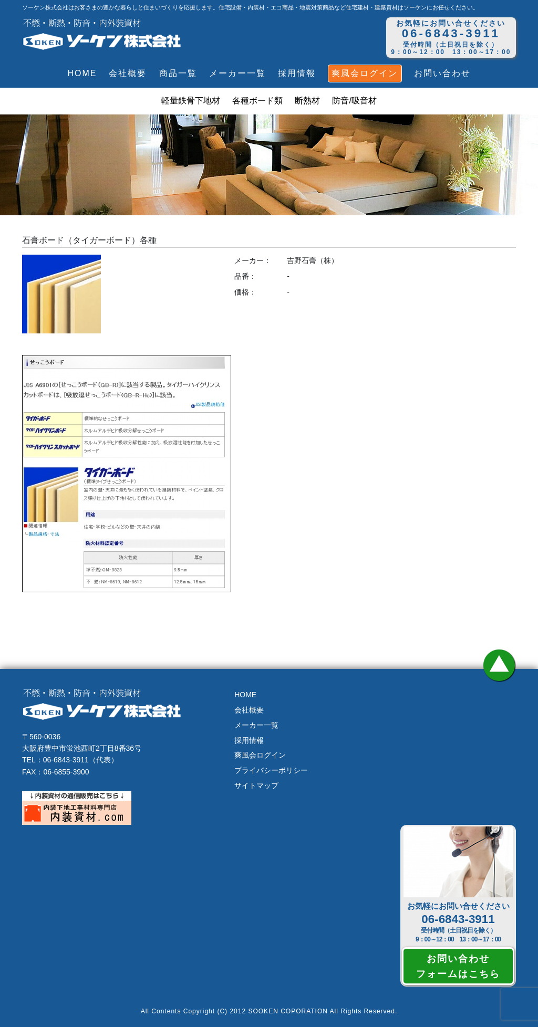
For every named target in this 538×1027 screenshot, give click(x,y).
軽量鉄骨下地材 (190, 100)
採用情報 (297, 73)
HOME (82, 73)
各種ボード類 (257, 100)
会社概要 (128, 73)
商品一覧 (178, 73)
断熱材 (307, 100)
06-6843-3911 (457, 919)
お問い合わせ (442, 73)
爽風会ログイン (365, 73)
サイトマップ (256, 785)
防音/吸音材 (354, 100)
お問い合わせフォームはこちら (458, 966)
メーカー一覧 (237, 73)
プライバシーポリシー (271, 770)
